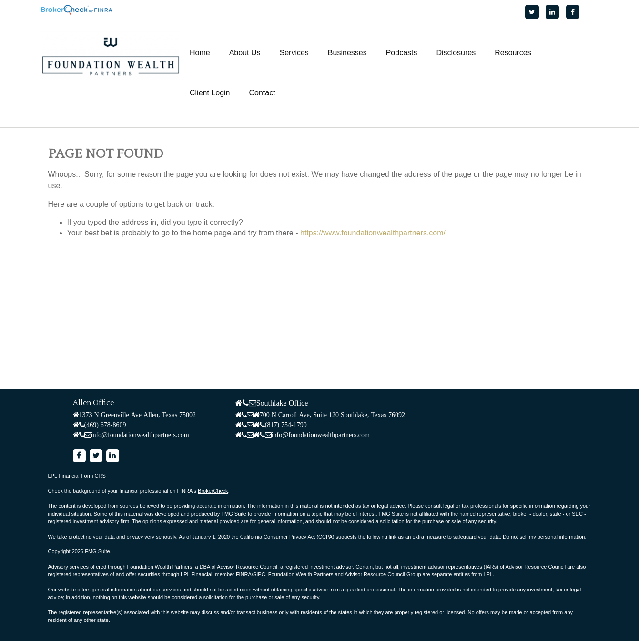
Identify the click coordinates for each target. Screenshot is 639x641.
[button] (245, 53)
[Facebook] (572, 12)
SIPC (259, 574)
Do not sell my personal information (544, 536)
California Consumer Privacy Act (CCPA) (287, 536)
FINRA (244, 574)
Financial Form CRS (82, 475)
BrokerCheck (213, 491)
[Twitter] (532, 12)
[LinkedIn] (552, 12)
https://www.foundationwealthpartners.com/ (373, 233)
